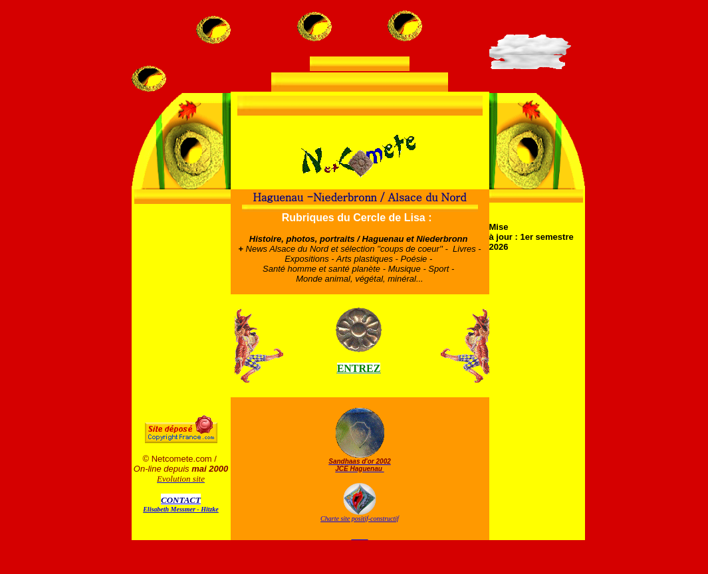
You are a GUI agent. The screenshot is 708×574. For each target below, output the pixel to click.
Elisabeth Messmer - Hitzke (181, 509)
